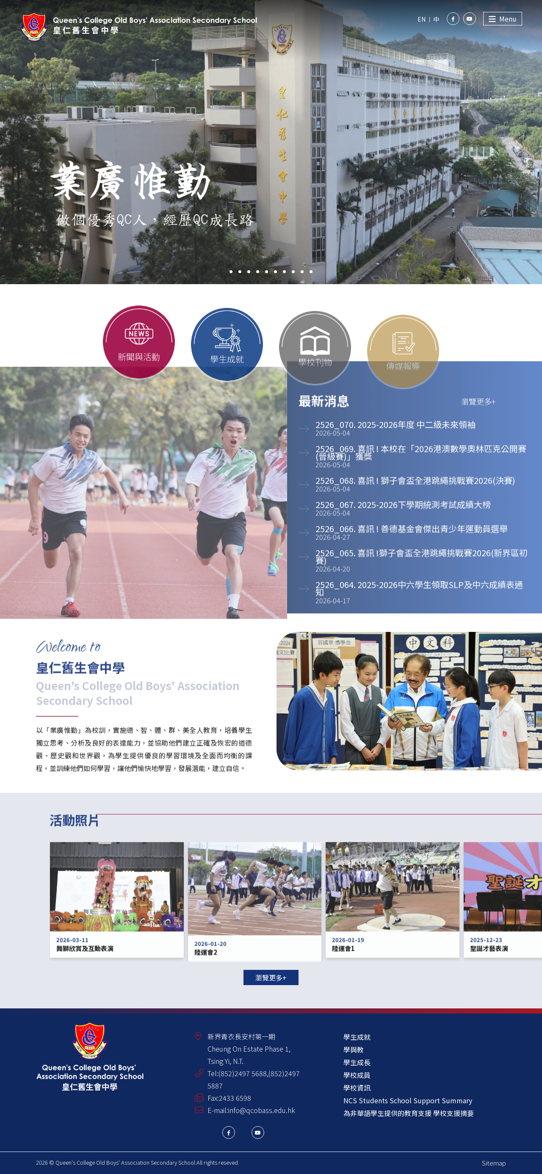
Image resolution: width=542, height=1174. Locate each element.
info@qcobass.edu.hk (261, 1110)
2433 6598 (235, 1098)
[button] (231, 271)
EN (422, 19)
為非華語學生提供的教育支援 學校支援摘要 (408, 1113)
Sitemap (494, 1162)
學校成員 (357, 1075)
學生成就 (357, 1037)
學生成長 (357, 1062)
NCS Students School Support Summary (407, 1100)
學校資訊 (357, 1088)
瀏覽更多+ (271, 977)
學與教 (353, 1049)
